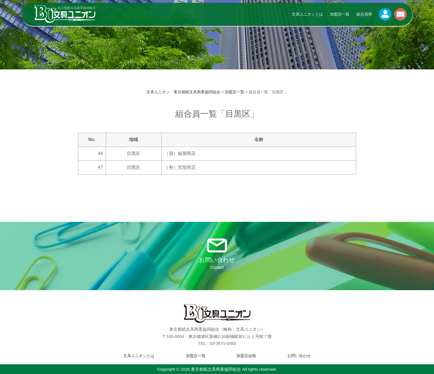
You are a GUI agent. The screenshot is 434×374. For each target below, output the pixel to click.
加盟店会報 (246, 355)
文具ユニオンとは (307, 14)
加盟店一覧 (339, 14)
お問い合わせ (299, 355)
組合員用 (364, 14)
